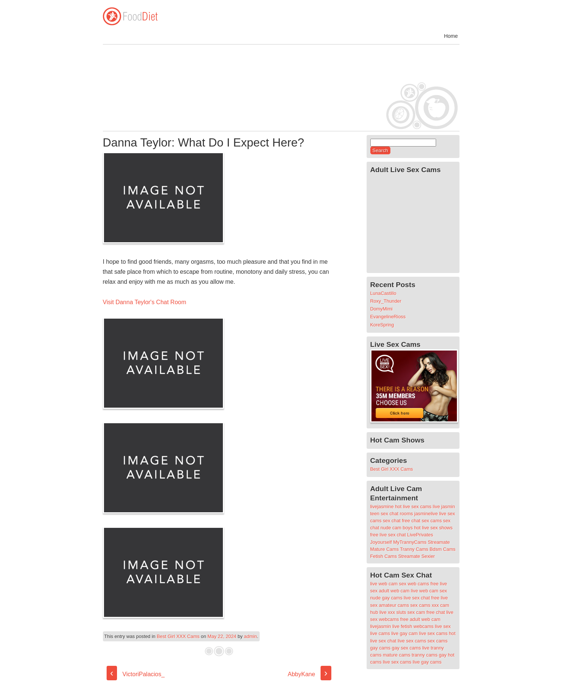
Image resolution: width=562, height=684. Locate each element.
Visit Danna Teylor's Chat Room (144, 302)
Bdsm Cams (443, 549)
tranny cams (425, 655)
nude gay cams (386, 598)
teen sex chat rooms (391, 513)
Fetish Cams (383, 556)
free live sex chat (388, 534)
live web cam (384, 583)
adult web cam (394, 590)
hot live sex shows (433, 527)
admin (250, 636)
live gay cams (427, 662)
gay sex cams (406, 648)
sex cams (432, 520)
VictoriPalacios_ (136, 674)
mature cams (396, 655)
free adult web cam (420, 619)
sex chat (392, 520)
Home (451, 36)
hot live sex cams (413, 506)
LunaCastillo (383, 293)
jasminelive (426, 513)
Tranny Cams (414, 549)
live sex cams (433, 633)
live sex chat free (421, 598)
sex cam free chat (426, 612)
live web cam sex (429, 590)
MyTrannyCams (409, 542)
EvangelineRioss (388, 316)
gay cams (380, 648)
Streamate (439, 542)
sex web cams (414, 583)
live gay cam (404, 633)
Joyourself (381, 542)
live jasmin (444, 506)
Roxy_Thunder (386, 301)
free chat (411, 520)
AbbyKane (309, 674)
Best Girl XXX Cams (178, 636)
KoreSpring (382, 325)
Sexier (428, 556)
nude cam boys (396, 527)
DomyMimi (381, 309)
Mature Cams (384, 549)
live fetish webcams (412, 626)
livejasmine (382, 506)
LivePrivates (420, 534)
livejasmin (380, 626)
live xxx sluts (392, 612)
